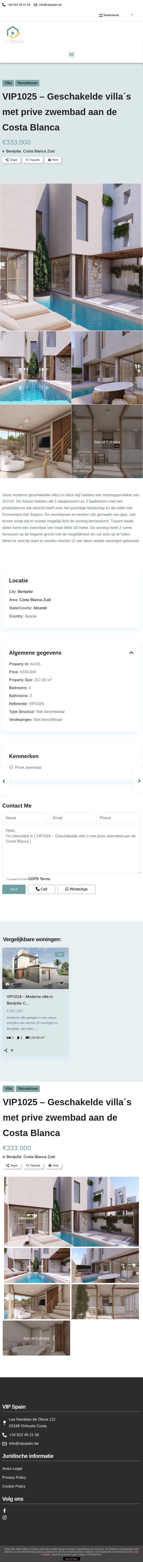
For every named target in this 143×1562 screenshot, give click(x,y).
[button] (71, 54)
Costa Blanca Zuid (39, 151)
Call (41, 889)
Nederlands (109, 15)
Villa (8, 83)
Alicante (40, 608)
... (36, 1029)
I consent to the (28, 879)
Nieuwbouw (27, 83)
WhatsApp (76, 889)
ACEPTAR (71, 1559)
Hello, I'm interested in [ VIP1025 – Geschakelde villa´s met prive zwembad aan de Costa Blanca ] (71, 849)
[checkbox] (4, 877)
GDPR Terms (39, 879)
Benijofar (13, 151)
